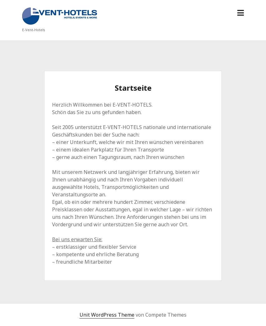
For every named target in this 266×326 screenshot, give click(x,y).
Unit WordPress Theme (107, 314)
